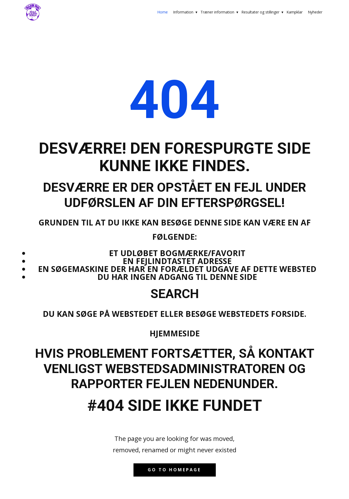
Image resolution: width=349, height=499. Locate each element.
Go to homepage (174, 470)
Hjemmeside (175, 333)
